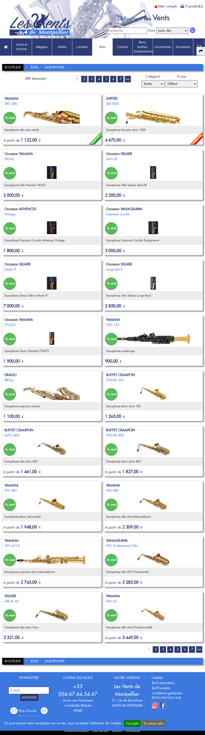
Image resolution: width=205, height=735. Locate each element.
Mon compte (167, 6)
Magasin (42, 47)
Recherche (99, 30)
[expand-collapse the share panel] (200, 51)
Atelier (62, 47)
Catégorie (153, 76)
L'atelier (157, 678)
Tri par (181, 76)
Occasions (183, 47)
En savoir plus (154, 723)
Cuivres (122, 47)
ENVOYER (29, 697)
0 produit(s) (194, 6)
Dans (151, 30)
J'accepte (132, 723)
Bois (102, 47)
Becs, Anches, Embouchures (143, 47)
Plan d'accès (24, 711)
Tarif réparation (163, 683)
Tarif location (161, 688)
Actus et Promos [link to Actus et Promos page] (21, 47)
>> (128, 79)
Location (82, 47)
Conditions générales (167, 693)
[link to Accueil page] (6, 47)
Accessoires (163, 47)
